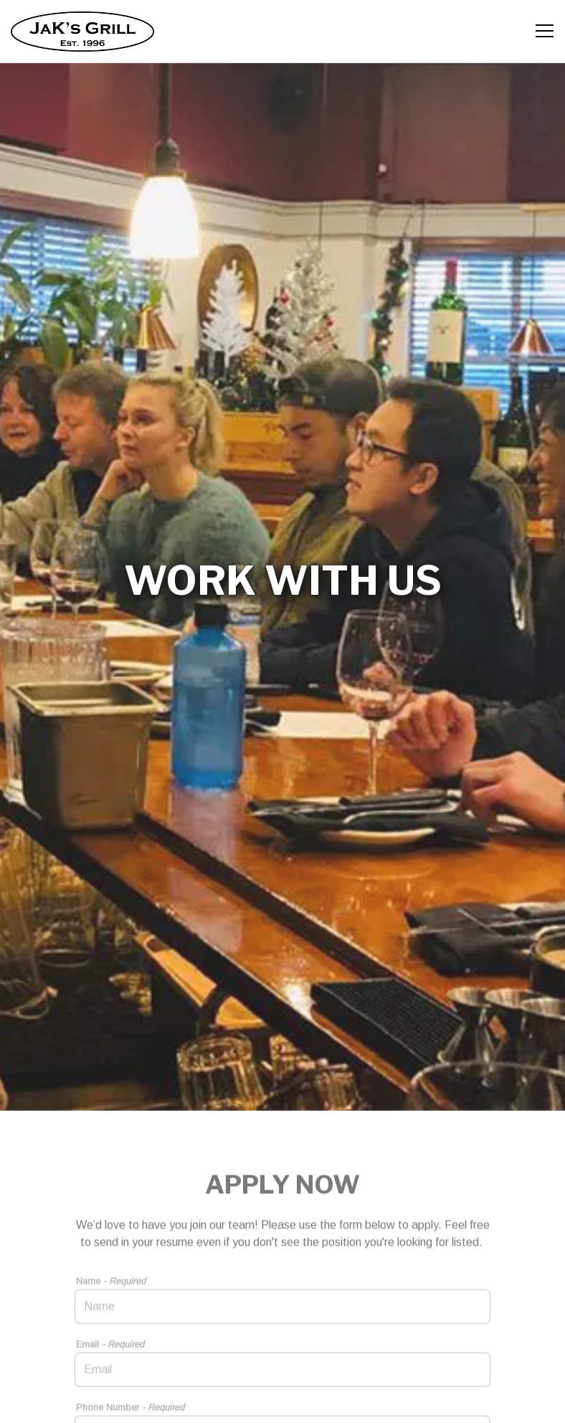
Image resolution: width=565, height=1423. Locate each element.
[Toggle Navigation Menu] (544, 31)
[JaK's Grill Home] (82, 31)
